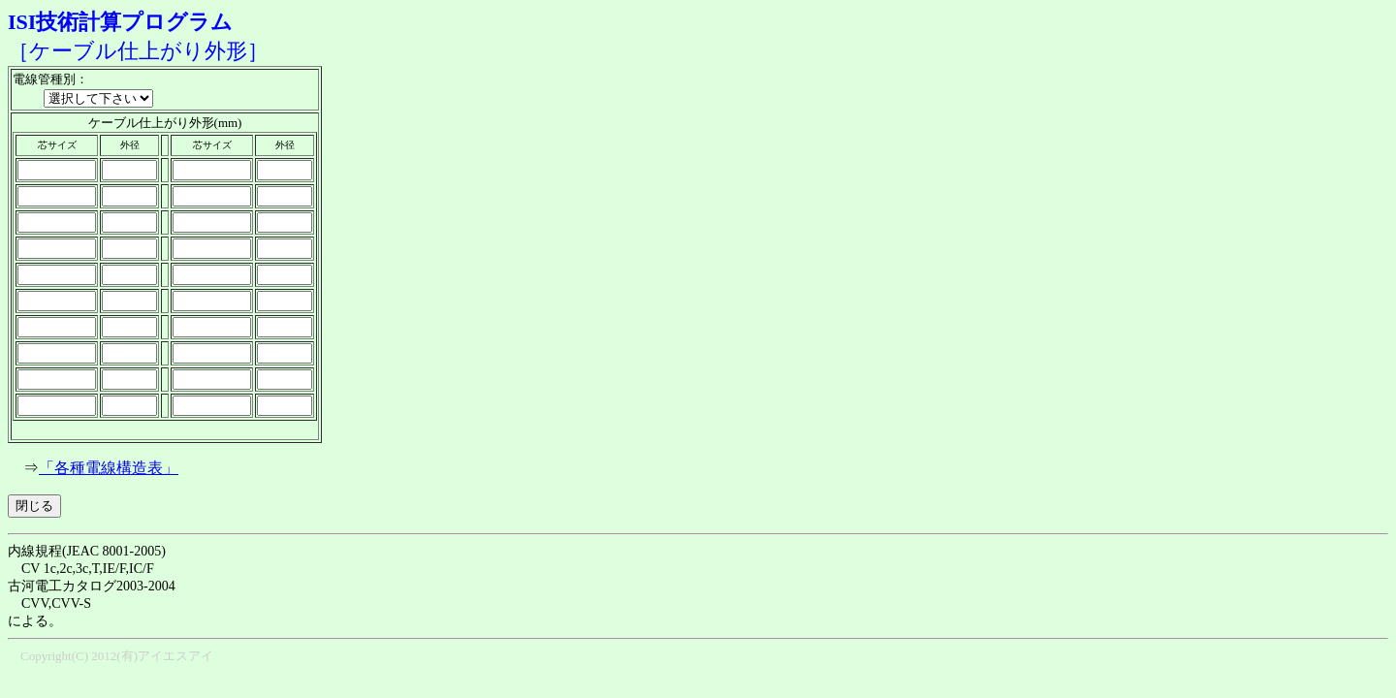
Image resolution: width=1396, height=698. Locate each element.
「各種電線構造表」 (108, 468)
